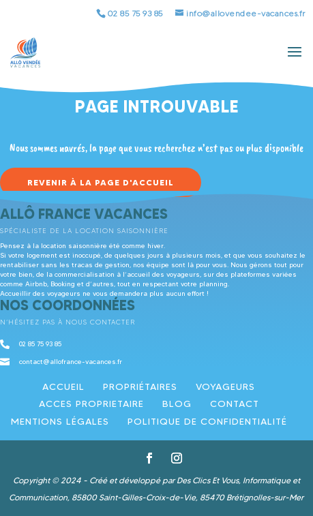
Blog (177, 403)
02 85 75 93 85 (135, 13)
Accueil (63, 386)
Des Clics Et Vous (208, 480)
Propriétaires (140, 386)
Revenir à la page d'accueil (100, 182)
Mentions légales (60, 421)
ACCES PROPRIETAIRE (91, 403)
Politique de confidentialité (207, 421)
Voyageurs (225, 386)
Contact (234, 403)
